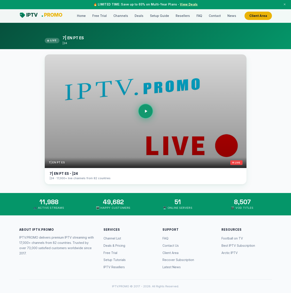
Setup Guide (159, 16)
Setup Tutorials (115, 260)
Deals (139, 16)
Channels (120, 16)
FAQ (199, 16)
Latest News (171, 267)
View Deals (189, 4)
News (231, 16)
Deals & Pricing (114, 245)
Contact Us (170, 245)
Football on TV (232, 238)
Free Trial (99, 16)
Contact (215, 16)
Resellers (183, 16)
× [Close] (285, 4)
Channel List (112, 238)
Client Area (258, 16)
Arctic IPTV (229, 253)
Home (81, 16)
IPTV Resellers (114, 267)
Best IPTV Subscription (238, 245)
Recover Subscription (178, 260)
